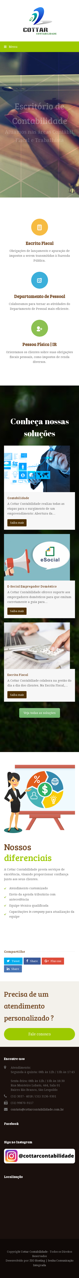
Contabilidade (18, 498)
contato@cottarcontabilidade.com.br (37, 1109)
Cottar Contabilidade (34, 1251)
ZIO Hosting (37, 1260)
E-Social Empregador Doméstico (32, 586)
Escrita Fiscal (17, 675)
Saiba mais (17, 522)
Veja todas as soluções (40, 713)
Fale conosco (39, 1034)
